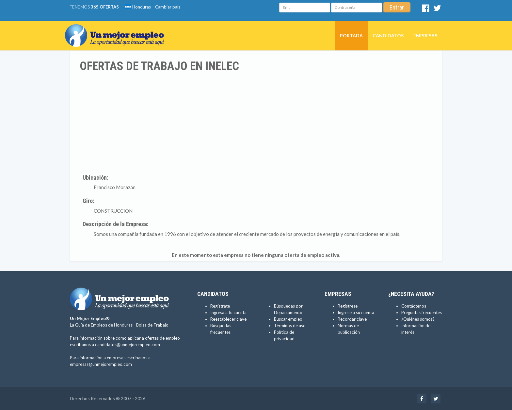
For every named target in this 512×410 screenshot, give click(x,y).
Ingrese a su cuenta (356, 312)
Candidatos (388, 35)
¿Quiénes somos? (418, 319)
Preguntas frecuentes (421, 312)
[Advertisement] (256, 122)
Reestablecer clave (228, 319)
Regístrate (220, 306)
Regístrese (348, 306)
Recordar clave (352, 319)
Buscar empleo (288, 319)
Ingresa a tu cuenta (228, 312)
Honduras (138, 6)
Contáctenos (413, 306)
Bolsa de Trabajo (152, 325)
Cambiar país (167, 6)
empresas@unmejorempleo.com (101, 364)
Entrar (397, 7)
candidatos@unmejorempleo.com (127, 344)
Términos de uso (290, 325)
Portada (351, 35)
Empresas (425, 35)
